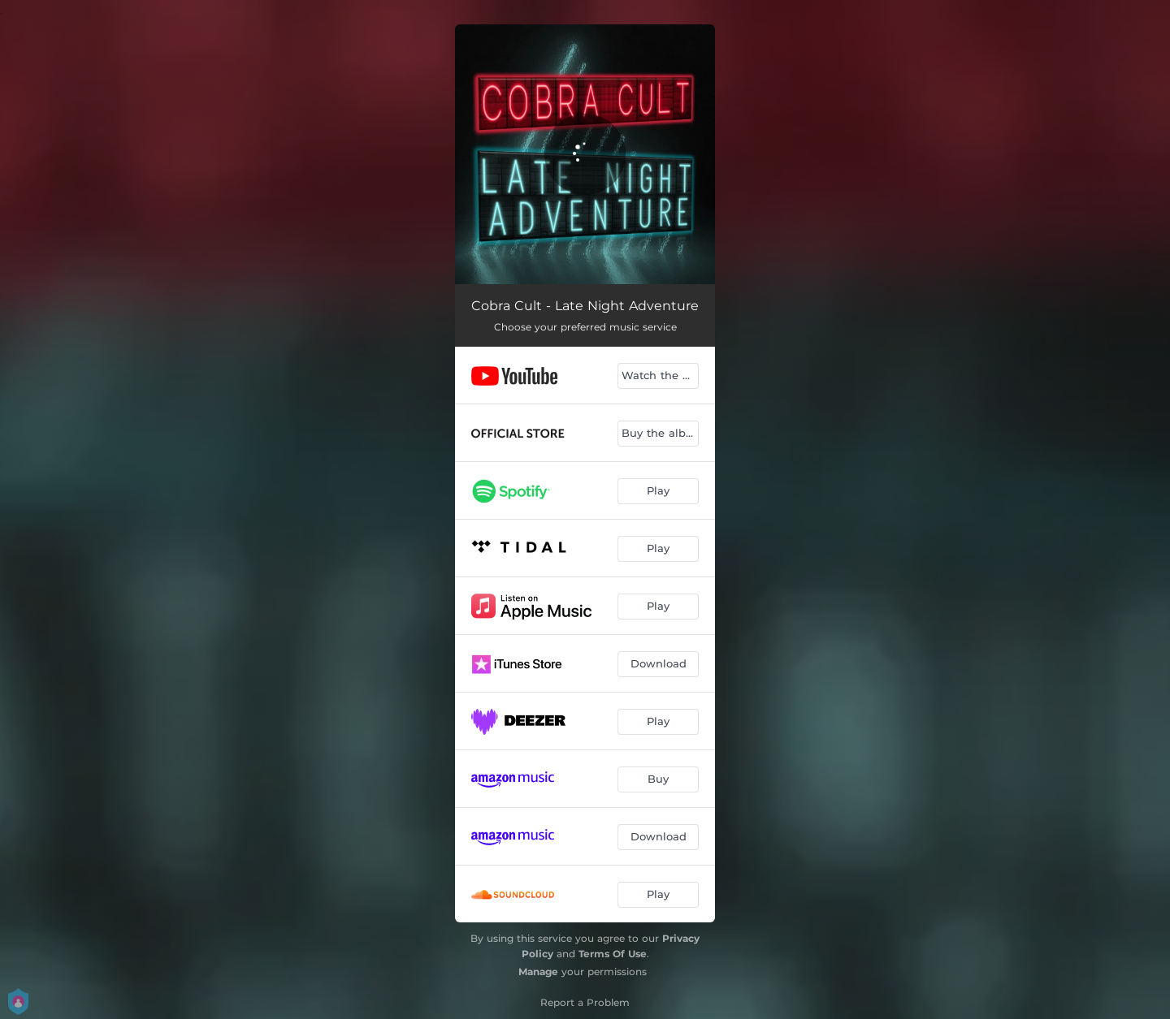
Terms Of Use (612, 954)
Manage (538, 971)
